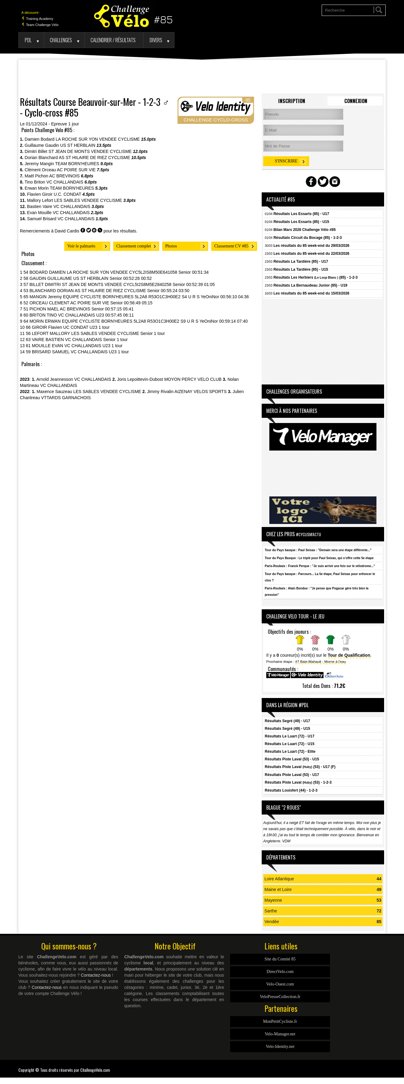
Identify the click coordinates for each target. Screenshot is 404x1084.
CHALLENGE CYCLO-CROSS (216, 119)
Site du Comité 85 (280, 959)
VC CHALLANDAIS (64, 182)
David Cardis (67, 230)
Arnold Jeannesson (54, 379)
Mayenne (273, 900)
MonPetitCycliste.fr (280, 1021)
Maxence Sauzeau (54, 391)
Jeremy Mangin (39, 163)
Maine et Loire (278, 889)
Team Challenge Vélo (39, 25)
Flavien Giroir (39, 194)
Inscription (291, 101)
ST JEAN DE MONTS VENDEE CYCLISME (90, 151)
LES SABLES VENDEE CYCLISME (88, 200)
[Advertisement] (202, 76)
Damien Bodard (39, 139)
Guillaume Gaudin (42, 145)
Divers (156, 40)
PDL (28, 40)
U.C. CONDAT (67, 194)
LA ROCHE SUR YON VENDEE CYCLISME (98, 139)
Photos (171, 246)
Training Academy (37, 18)
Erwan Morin (37, 188)
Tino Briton (34, 182)
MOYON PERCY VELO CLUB (193, 379)
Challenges (61, 40)
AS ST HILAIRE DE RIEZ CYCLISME (94, 157)
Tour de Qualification (349, 655)
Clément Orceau (40, 169)
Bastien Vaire (39, 206)
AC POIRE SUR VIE (76, 169)
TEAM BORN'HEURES (77, 163)
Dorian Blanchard (41, 157)
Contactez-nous (96, 975)
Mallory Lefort (40, 200)
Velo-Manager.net (280, 1034)
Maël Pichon (36, 175)
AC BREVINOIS (64, 175)
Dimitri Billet (36, 151)
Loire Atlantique (279, 878)
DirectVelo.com (280, 971)
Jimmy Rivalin (160, 391)
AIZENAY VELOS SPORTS (200, 391)
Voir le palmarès (81, 246)
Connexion (355, 101)
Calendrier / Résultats (113, 40)
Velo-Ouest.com (280, 984)
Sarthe (270, 910)
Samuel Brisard (41, 218)
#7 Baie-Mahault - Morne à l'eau (320, 661)
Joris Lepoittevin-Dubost (140, 379)
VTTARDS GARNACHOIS (66, 397)
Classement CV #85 (231, 246)
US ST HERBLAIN (77, 145)
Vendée (271, 921)
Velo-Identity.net (280, 1046)
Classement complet (133, 246)
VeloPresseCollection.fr (280, 996)
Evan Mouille (39, 212)
